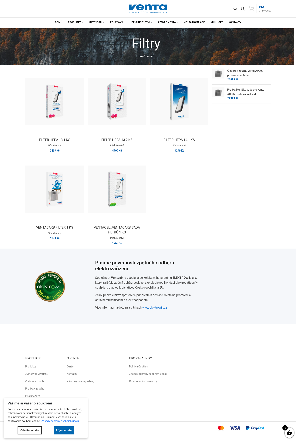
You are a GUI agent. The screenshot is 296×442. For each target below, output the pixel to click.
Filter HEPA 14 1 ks (179, 140)
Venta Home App (194, 22)
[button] (148, 8)
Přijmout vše (64, 430)
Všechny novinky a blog (80, 381)
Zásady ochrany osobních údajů (148, 373)
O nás (70, 366)
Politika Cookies (138, 366)
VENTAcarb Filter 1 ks (54, 227)
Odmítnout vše (29, 430)
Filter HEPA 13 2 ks (117, 140)
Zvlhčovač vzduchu (36, 373)
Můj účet (217, 22)
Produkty (74, 22)
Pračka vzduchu (34, 388)
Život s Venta (167, 22)
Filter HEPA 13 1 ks (54, 140)
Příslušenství (140, 22)
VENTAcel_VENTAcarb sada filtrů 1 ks (117, 229)
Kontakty (235, 22)
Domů (58, 22)
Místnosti (95, 22)
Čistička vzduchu (35, 381)
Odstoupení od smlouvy (143, 381)
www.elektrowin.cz (154, 307)
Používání (116, 22)
